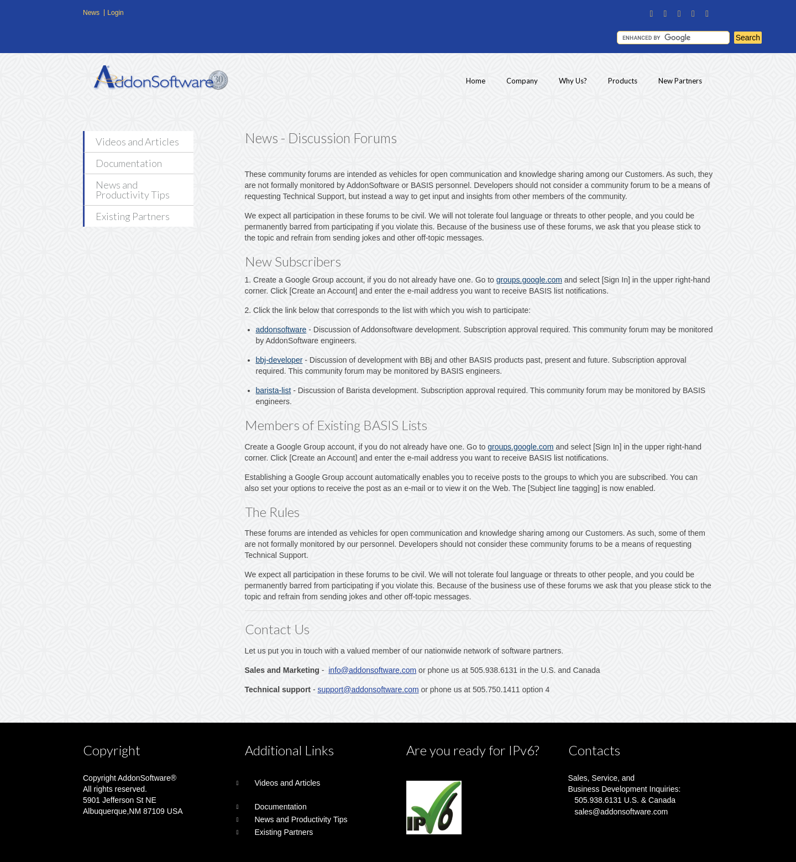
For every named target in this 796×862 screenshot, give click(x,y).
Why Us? (573, 80)
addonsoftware (281, 329)
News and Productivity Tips (133, 190)
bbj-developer (279, 360)
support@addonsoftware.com (368, 689)
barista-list (273, 390)
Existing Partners (133, 216)
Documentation (129, 163)
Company (522, 80)
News (91, 13)
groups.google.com (529, 279)
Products (622, 80)
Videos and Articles (137, 141)
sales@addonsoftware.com (621, 811)
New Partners (680, 80)
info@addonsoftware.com (372, 670)
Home (475, 80)
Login (115, 13)
